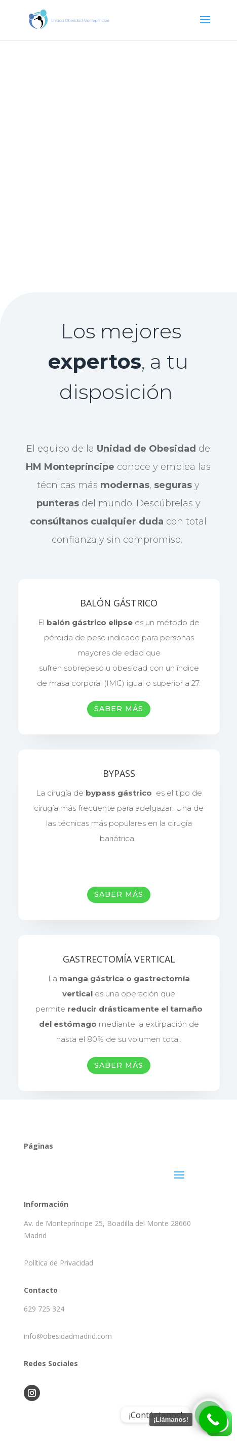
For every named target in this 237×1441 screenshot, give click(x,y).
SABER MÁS (118, 708)
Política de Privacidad (58, 1263)
